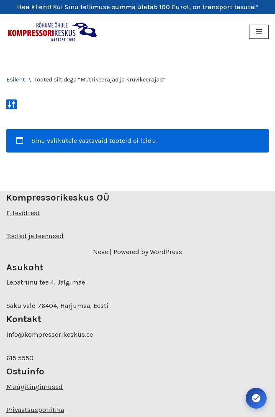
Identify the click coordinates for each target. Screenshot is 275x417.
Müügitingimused (34, 387)
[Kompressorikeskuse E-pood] (52, 32)
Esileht (15, 79)
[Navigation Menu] (259, 32)
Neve (100, 252)
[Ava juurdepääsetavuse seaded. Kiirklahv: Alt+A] (256, 398)
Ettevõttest (23, 213)
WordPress (166, 252)
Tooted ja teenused (35, 236)
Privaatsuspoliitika (35, 410)
